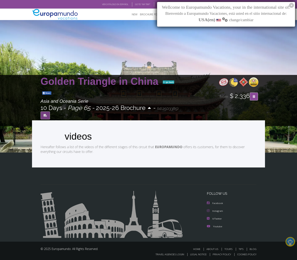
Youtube (214, 225)
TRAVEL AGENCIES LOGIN (166, 253)
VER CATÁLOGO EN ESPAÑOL (106, 4)
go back (168, 82)
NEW (131, 14)
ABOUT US (213, 248)
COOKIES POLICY (245, 253)
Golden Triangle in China (101, 81)
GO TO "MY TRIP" (136, 4)
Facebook (215, 203)
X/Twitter (214, 218)
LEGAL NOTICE (196, 253)
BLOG (155, 4)
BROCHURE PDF (146, 14)
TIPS (241, 248)
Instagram (215, 210)
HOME (198, 248)
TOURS (229, 248)
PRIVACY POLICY (220, 253)
